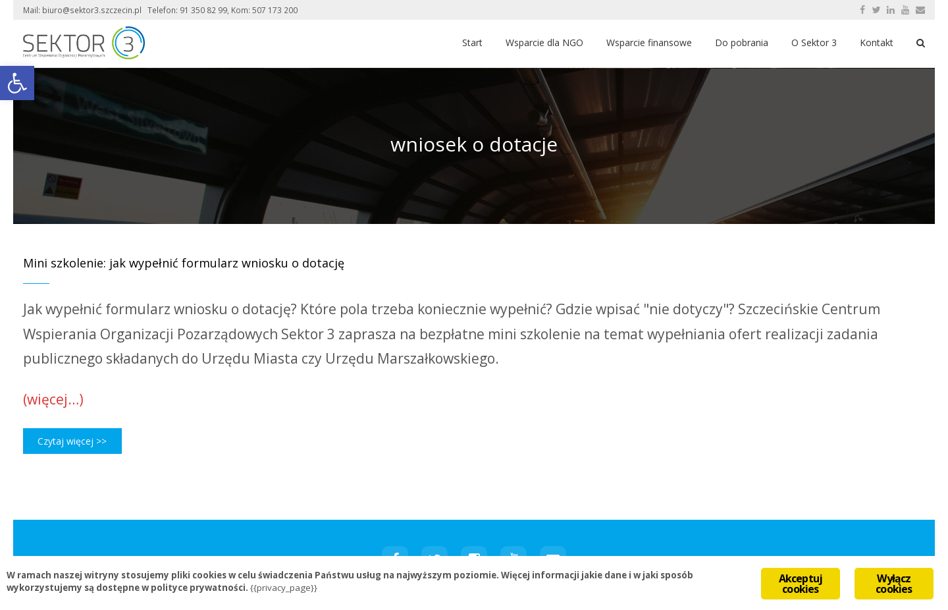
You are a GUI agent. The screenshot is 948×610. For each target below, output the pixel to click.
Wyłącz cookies (894, 583)
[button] (17, 83)
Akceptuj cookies (801, 583)
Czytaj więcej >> (72, 441)
